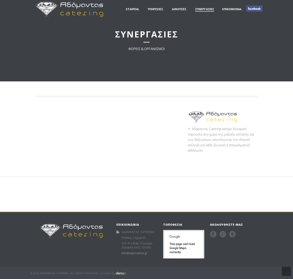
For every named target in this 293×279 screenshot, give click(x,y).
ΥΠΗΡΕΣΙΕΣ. (156, 9)
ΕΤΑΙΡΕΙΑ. (133, 9)
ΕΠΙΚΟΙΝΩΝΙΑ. (232, 9)
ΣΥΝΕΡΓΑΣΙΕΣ (204, 9)
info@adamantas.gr (134, 253)
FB (254, 8)
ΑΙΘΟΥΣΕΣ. (179, 9)
